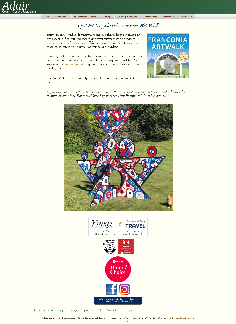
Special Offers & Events (86, 17)
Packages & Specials (79, 310)
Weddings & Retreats (128, 17)
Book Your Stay (53, 310)
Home (46, 17)
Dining (108, 17)
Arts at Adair (151, 17)
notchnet (124, 322)
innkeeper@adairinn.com (181, 318)
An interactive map (74, 64)
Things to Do (169, 17)
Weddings (113, 310)
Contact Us (187, 17)
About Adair (61, 17)
